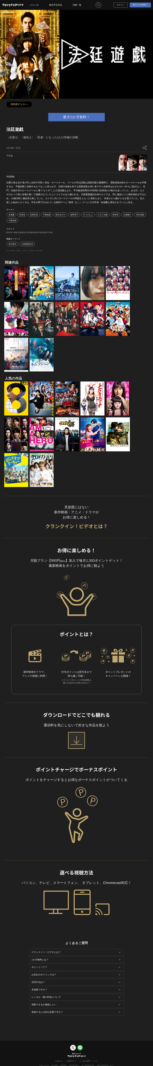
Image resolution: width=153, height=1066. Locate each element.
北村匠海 (34, 215)
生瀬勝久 (127, 215)
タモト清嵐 (103, 215)
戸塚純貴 (47, 215)
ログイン (120, 5)
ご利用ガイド (70, 1061)
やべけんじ (88, 215)
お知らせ (59, 1061)
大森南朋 (12, 220)
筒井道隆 (140, 215)
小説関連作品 (27, 244)
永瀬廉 (11, 215)
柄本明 (115, 215)
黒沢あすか (60, 215)
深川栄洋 (12, 244)
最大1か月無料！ (140, 5)
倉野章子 (74, 215)
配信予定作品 (55, 5)
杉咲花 (22, 215)
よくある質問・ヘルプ (88, 1061)
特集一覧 (77, 5)
